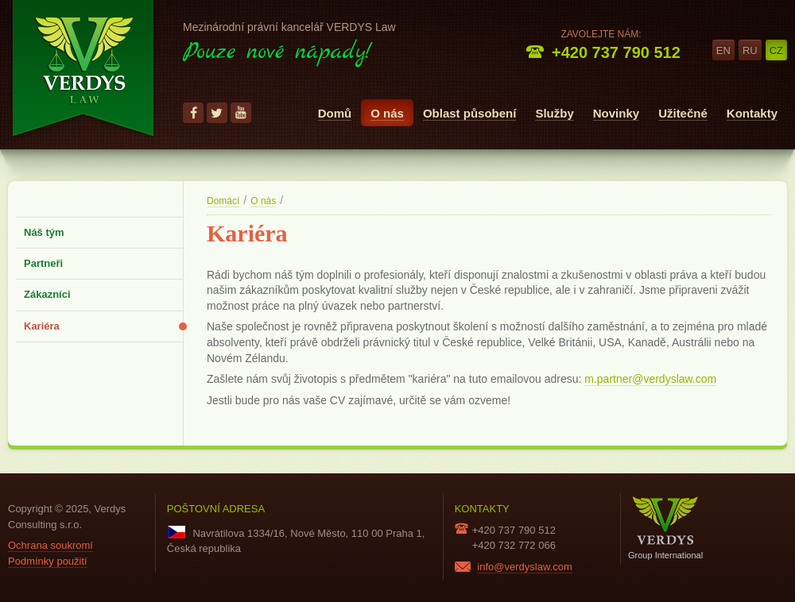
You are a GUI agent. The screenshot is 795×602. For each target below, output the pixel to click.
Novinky (616, 113)
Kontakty (752, 113)
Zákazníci (47, 294)
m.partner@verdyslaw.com (650, 378)
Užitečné (683, 113)
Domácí (223, 200)
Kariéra (42, 326)
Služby (554, 113)
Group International (665, 527)
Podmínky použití (47, 561)
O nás (387, 113)
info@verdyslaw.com (524, 567)
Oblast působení (470, 113)
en (723, 50)
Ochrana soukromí (50, 545)
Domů (335, 113)
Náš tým (44, 232)
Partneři (43, 263)
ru (750, 50)
